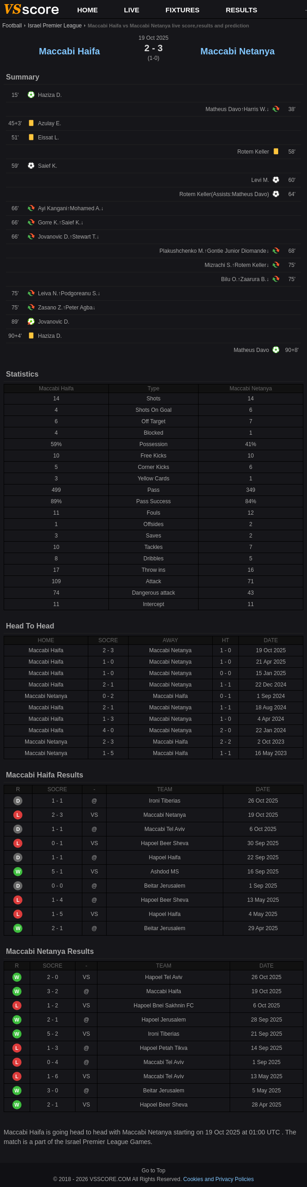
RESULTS (241, 10)
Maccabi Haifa (69, 51)
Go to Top (154, 1170)
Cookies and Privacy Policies (218, 1179)
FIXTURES (182, 10)
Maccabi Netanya (237, 51)
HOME (87, 10)
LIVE (131, 10)
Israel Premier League (55, 25)
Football (12, 25)
